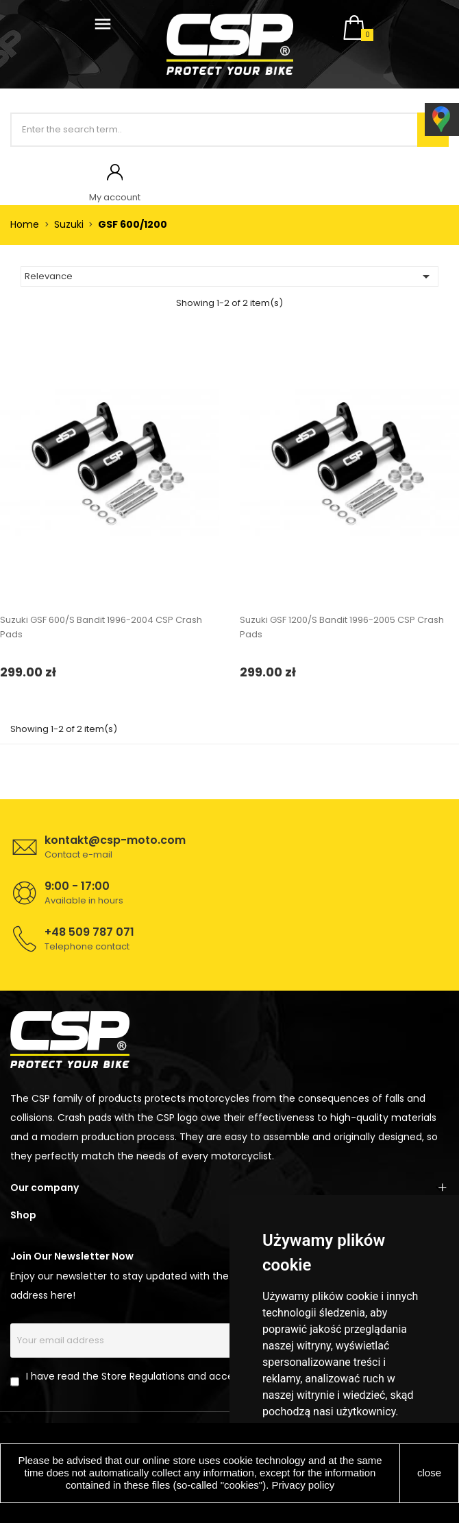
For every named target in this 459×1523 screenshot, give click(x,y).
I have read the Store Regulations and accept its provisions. (168, 1376)
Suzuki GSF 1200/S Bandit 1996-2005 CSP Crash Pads (342, 627)
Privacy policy (303, 1485)
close (429, 1472)
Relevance (229, 276)
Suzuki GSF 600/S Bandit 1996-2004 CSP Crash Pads (101, 627)
